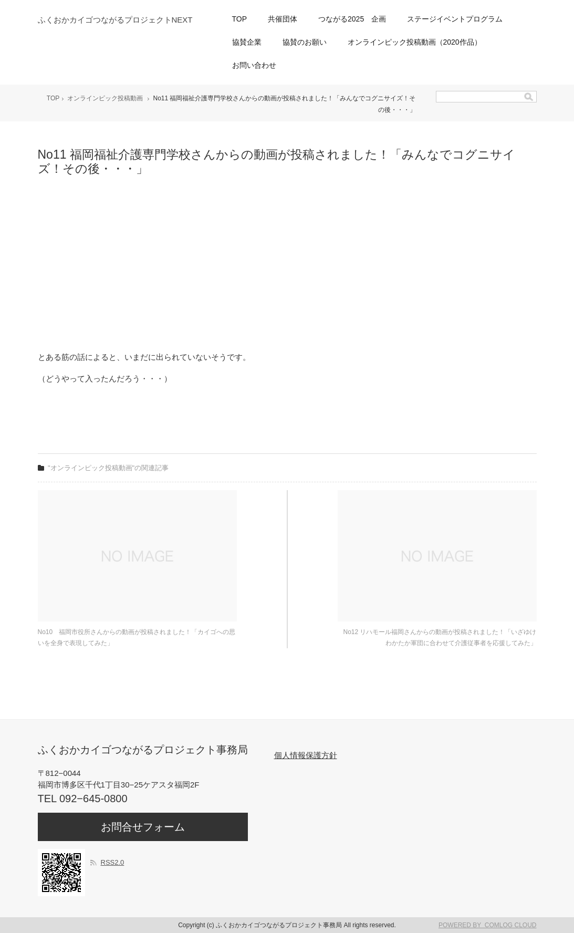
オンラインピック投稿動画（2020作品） (415, 42)
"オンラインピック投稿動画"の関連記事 (108, 468)
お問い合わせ (254, 65)
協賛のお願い (305, 42)
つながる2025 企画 (352, 19)
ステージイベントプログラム (455, 19)
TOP (239, 19)
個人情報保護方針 (305, 755)
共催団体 (282, 19)
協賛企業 (247, 42)
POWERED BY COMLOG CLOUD (487, 925)
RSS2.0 (112, 862)
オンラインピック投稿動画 (105, 98)
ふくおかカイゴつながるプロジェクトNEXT (115, 19)
